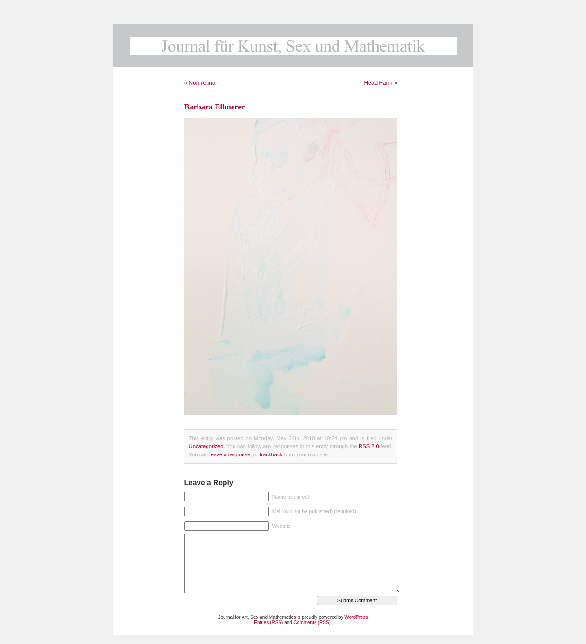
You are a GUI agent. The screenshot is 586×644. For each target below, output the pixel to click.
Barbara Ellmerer (214, 106)
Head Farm (378, 83)
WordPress (356, 617)
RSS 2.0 (369, 446)
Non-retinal (203, 83)
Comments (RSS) (312, 622)
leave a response (229, 454)
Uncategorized (206, 446)
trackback (271, 454)
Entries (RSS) (268, 622)
